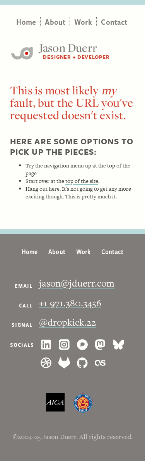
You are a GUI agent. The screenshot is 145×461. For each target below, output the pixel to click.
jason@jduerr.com (76, 283)
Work (83, 21)
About (55, 21)
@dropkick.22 (67, 322)
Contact (114, 21)
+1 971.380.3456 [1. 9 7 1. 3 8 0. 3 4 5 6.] (70, 303)
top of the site (81, 181)
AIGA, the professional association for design (55, 402)
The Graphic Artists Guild (83, 402)
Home (26, 21)
